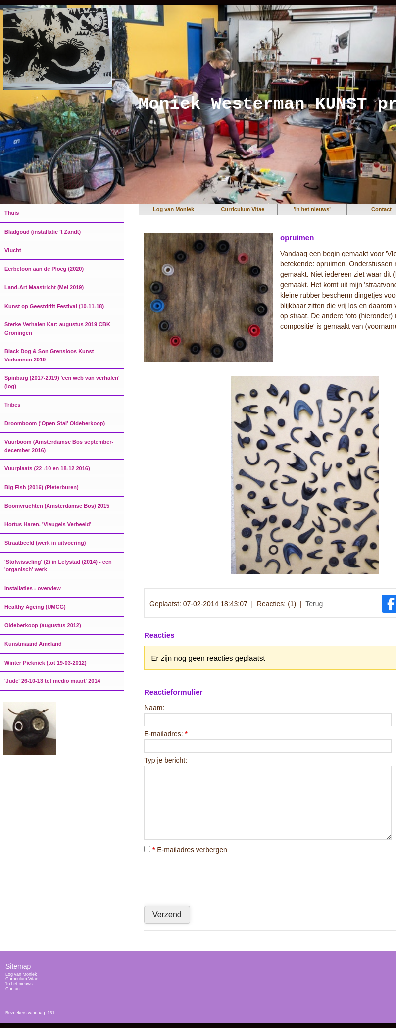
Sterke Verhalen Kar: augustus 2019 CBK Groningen (57, 328)
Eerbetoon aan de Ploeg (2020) (44, 269)
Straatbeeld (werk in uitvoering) (45, 543)
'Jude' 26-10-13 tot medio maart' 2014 (52, 681)
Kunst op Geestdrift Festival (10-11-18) (54, 306)
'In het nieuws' (312, 209)
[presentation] (219, 879)
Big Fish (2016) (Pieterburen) (41, 487)
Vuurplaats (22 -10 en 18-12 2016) (47, 468)
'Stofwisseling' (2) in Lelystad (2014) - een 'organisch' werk (58, 566)
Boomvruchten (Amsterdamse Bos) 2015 (56, 506)
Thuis (11, 213)
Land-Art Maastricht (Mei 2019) (44, 287)
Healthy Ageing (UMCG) (35, 607)
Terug (314, 604)
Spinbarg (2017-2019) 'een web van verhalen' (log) (62, 382)
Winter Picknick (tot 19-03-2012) (45, 663)
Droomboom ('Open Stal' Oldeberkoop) (54, 423)
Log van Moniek (173, 209)
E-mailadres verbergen (185, 850)
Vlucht (12, 250)
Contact (13, 988)
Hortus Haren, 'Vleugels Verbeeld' (47, 524)
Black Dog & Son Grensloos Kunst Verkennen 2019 (49, 355)
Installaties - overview (32, 588)
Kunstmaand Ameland (33, 644)
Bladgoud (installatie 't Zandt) (42, 232)
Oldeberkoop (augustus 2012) (42, 625)
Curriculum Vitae (243, 209)
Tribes (12, 405)
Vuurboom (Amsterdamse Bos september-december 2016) (58, 446)
